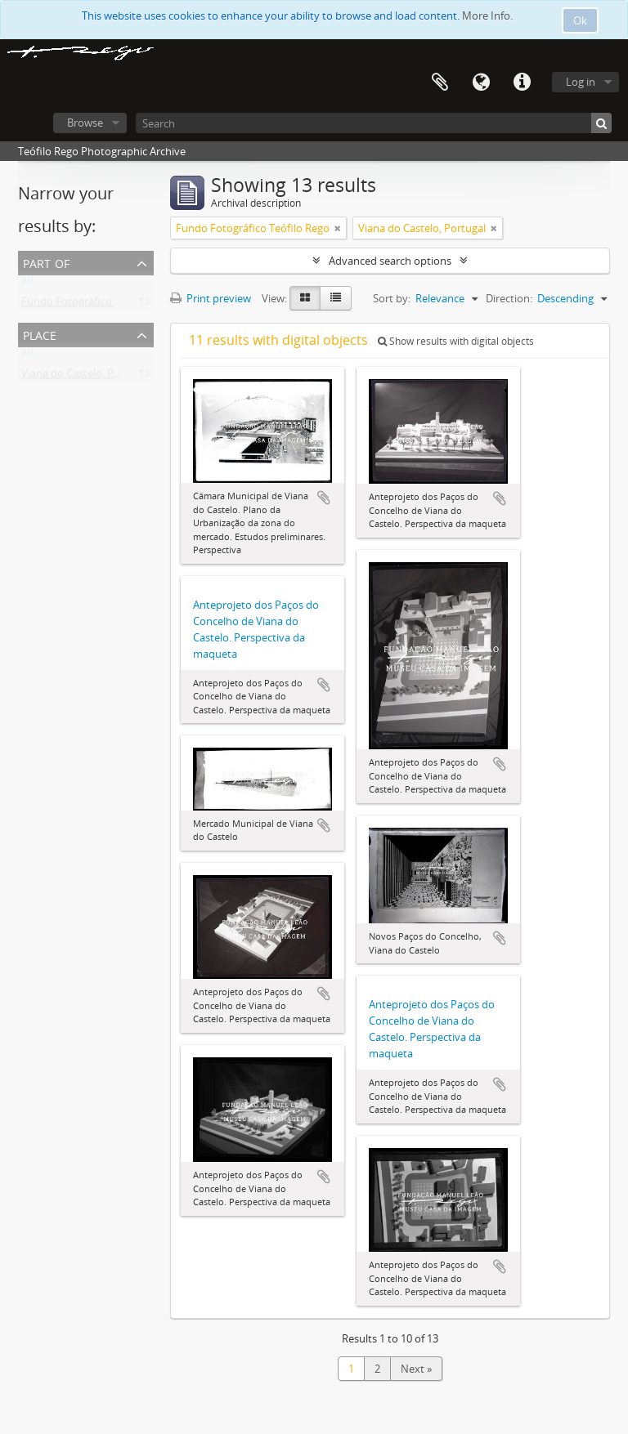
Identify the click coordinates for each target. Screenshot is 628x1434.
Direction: (509, 298)
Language (480, 82)
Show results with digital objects (456, 341)
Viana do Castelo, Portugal (85, 376)
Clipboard (439, 82)
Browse (85, 122)
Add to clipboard (324, 497)
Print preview (210, 298)
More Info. (487, 15)
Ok (580, 20)
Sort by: (391, 298)
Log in (580, 81)
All (27, 285)
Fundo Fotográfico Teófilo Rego (98, 304)
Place (39, 334)
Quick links (521, 82)
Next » (416, 1368)
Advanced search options (390, 260)
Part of (46, 262)
